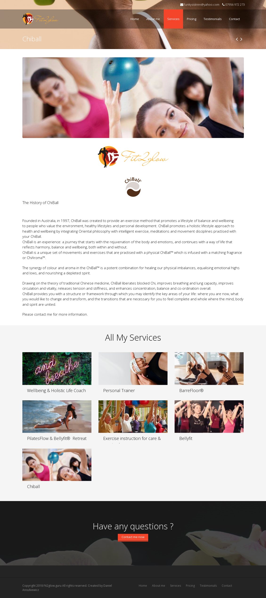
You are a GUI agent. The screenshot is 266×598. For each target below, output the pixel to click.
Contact (234, 19)
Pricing (191, 19)
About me (153, 19)
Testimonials (211, 16)
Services (172, 16)
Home (135, 19)
